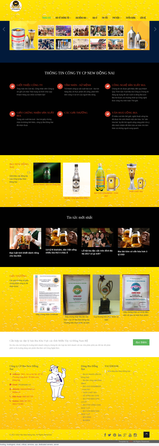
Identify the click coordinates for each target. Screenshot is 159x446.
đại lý (95, 18)
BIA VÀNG (87, 417)
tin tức (105, 18)
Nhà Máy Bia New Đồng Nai (119, 371)
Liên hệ (143, 18)
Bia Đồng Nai (82, 18)
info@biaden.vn (24, 385)
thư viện (116, 18)
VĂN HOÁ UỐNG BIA (124, 112)
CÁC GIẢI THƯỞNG (76, 112)
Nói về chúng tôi (63, 18)
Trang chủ (46, 18)
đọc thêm (141, 342)
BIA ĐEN (86, 420)
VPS (130, 441)
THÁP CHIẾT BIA (90, 393)
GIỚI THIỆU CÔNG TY (30, 85)
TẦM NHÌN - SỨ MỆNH (77, 85)
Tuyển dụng (130, 18)
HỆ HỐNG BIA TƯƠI (91, 396)
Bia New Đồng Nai (27, 435)
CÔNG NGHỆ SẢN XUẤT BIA (128, 85)
